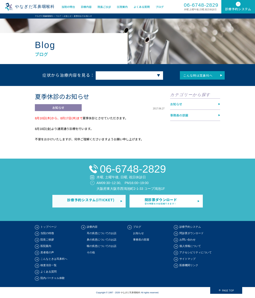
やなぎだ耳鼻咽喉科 (35, 6)
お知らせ (67, 15)
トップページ (48, 226)
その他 (91, 252)
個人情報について (190, 246)
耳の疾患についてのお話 (101, 233)
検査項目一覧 (48, 265)
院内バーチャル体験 (52, 278)
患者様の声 (47, 252)
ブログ (160, 7)
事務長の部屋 (179, 115)
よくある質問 (142, 7)
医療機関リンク (188, 265)
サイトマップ (187, 258)
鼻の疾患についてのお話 (101, 239)
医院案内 (122, 7)
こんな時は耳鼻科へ (191, 75)
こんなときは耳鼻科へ (53, 258)
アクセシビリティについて (195, 252)
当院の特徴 (68, 7)
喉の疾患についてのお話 (101, 246)
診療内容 (86, 7)
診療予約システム (190, 226)
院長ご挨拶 (104, 7)
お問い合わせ (187, 239)
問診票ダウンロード (191, 233)
